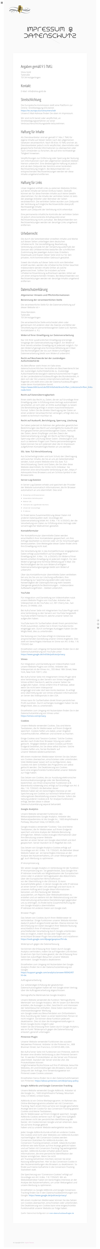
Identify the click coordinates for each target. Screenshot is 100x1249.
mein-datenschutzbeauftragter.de (63, 1215)
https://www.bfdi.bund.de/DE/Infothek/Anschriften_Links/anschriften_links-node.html (58, 388)
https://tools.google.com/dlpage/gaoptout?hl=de (45, 938)
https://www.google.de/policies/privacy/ (48, 1197)
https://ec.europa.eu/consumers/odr (39, 110)
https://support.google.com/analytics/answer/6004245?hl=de (48, 973)
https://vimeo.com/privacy (34, 715)
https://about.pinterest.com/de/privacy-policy (47, 1081)
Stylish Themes (29, 1244)
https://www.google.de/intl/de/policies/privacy (43, 654)
